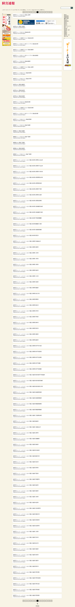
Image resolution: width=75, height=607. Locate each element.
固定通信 (66, 17)
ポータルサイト (67, 26)
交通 (65, 28)
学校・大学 (67, 35)
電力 (65, 31)
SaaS (65, 25)
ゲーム (66, 27)
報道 (65, 33)
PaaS (65, 23)
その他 (66, 36)
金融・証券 (67, 30)
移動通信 (66, 16)
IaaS (65, 22)
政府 (65, 32)
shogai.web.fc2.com (35, 9)
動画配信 (66, 21)
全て (65, 14)
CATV (65, 19)
